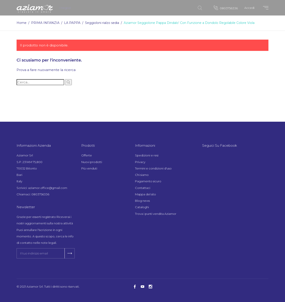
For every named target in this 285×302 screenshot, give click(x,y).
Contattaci (142, 188)
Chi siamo (142, 175)
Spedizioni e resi (146, 155)
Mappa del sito (145, 194)
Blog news (142, 200)
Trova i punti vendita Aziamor (155, 213)
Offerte (86, 155)
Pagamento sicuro (148, 181)
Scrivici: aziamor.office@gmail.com (42, 188)
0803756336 (226, 7)
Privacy (140, 162)
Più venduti (89, 168)
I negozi (65, 8)
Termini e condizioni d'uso (153, 168)
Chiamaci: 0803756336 (33, 194)
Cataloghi (142, 207)
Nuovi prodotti (91, 162)
